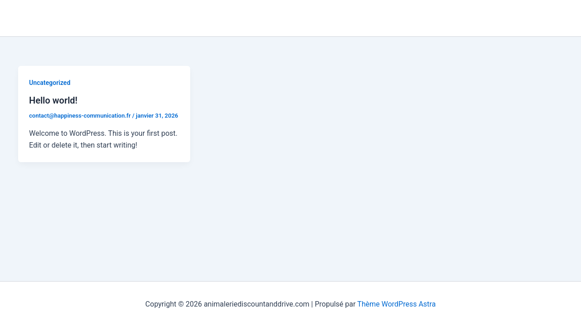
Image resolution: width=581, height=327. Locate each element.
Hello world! (53, 100)
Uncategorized (49, 82)
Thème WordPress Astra (396, 304)
